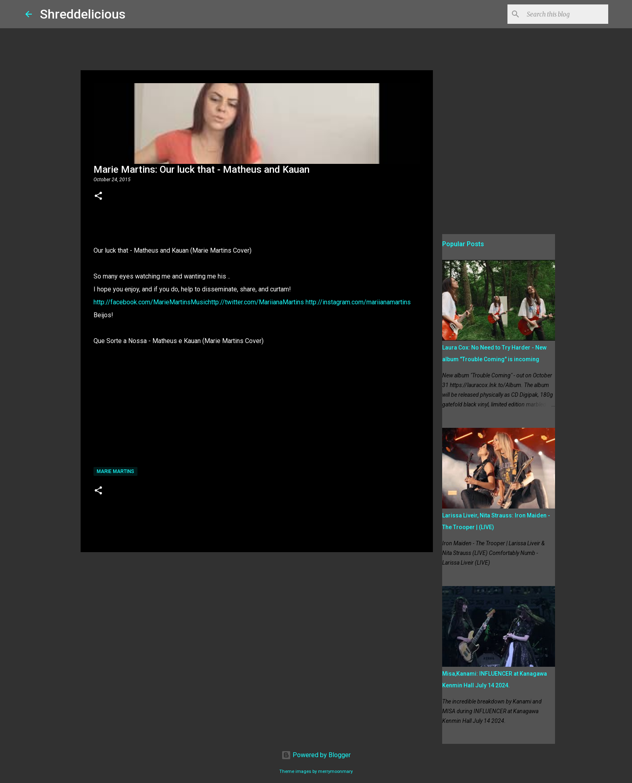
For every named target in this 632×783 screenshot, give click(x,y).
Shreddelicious (82, 14)
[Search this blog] (566, 14)
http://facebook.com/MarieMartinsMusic (151, 302)
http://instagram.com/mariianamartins (358, 302)
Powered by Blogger (316, 755)
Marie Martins (115, 471)
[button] (98, 196)
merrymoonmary (335, 771)
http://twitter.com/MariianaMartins (257, 302)
